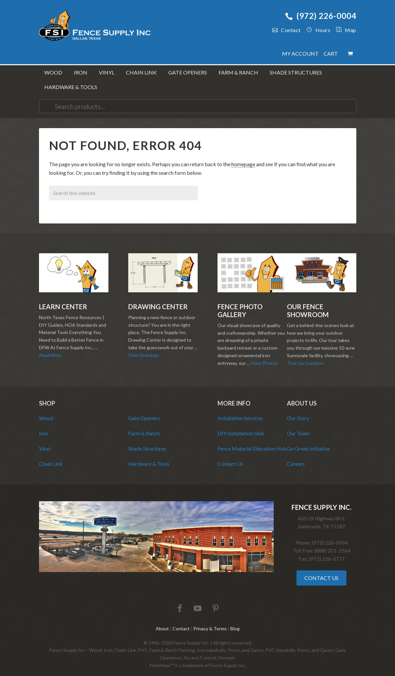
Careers (296, 457)
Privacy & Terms (210, 622)
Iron (43, 426)
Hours (318, 30)
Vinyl (45, 442)
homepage (243, 157)
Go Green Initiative (308, 442)
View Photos (264, 356)
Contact (286, 30)
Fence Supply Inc (95, 26)
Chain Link (50, 457)
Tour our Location (305, 356)
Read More (50, 348)
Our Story (298, 411)
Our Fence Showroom (308, 304)
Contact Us (230, 457)
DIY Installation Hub (240, 426)
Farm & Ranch (144, 426)
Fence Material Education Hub (252, 442)
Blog (235, 622)
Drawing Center (158, 300)
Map (343, 30)
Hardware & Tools (149, 457)
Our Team (298, 426)
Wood (46, 411)
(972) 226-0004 (320, 16)
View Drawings (143, 348)
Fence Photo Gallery (239, 304)
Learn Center (63, 300)
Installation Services (240, 411)
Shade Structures (147, 442)
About (162, 622)
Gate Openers (144, 411)
